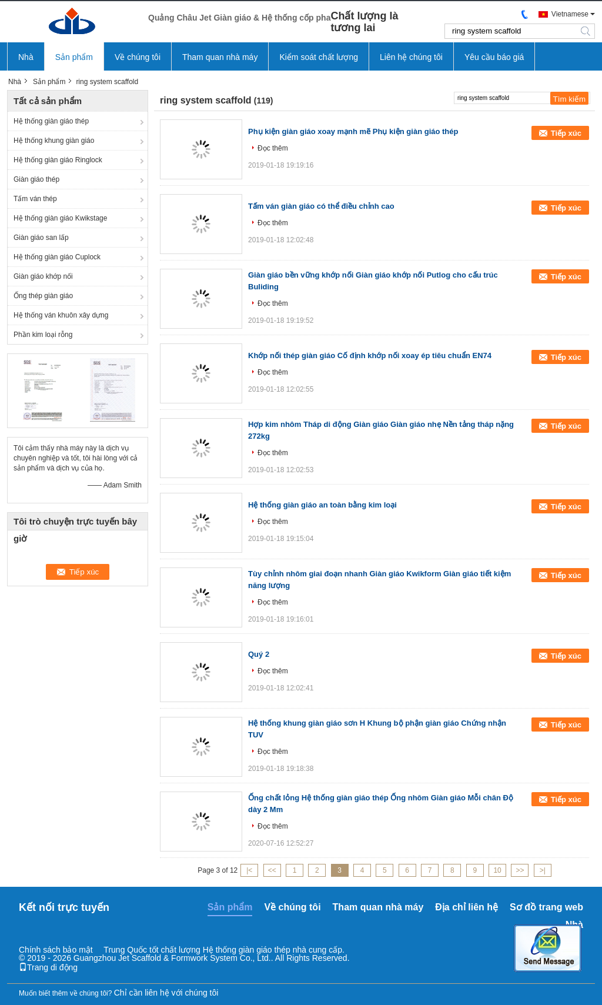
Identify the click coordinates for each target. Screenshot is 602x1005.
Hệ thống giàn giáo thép (51, 121)
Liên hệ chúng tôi (411, 57)
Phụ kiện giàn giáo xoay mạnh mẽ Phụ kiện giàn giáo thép (353, 131)
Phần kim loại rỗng (43, 334)
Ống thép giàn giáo (43, 296)
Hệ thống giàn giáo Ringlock (58, 160)
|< (249, 870)
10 (497, 870)
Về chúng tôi (137, 57)
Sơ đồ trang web (546, 907)
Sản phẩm (74, 57)
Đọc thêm (272, 148)
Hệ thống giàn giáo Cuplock (57, 257)
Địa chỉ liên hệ (466, 907)
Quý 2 (258, 654)
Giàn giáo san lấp (41, 237)
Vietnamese (569, 14)
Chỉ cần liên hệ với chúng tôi (166, 992)
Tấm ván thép (35, 199)
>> (520, 870)
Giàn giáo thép (36, 179)
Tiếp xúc (566, 133)
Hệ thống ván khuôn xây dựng (61, 315)
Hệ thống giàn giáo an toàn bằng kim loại (322, 504)
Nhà (26, 57)
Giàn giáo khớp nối (43, 276)
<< (272, 870)
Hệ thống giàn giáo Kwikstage (60, 218)
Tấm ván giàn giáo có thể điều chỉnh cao (321, 206)
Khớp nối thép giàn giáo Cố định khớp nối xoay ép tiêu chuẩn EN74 (369, 355)
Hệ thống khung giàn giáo (54, 140)
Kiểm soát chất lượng (318, 57)
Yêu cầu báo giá (494, 57)
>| (543, 870)
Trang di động (48, 967)
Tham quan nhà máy (219, 57)
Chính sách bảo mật (56, 949)
